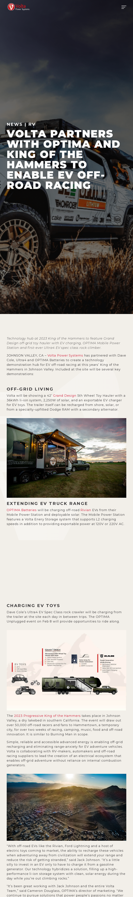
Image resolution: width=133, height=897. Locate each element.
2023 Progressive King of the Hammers (47, 716)
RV (32, 124)
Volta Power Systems (65, 355)
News (15, 124)
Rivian (86, 510)
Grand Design (64, 396)
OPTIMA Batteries (22, 510)
